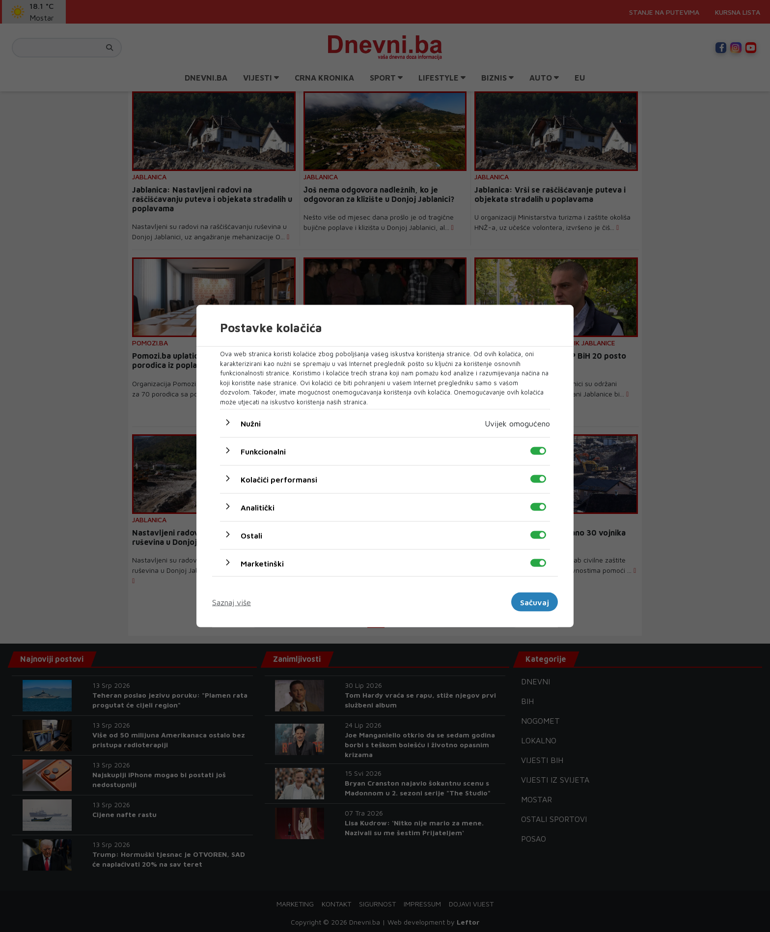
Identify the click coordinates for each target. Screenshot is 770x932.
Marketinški (262, 563)
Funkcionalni (263, 451)
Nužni (251, 423)
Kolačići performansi (279, 479)
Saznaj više (231, 601)
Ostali (251, 535)
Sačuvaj (534, 601)
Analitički (258, 507)
